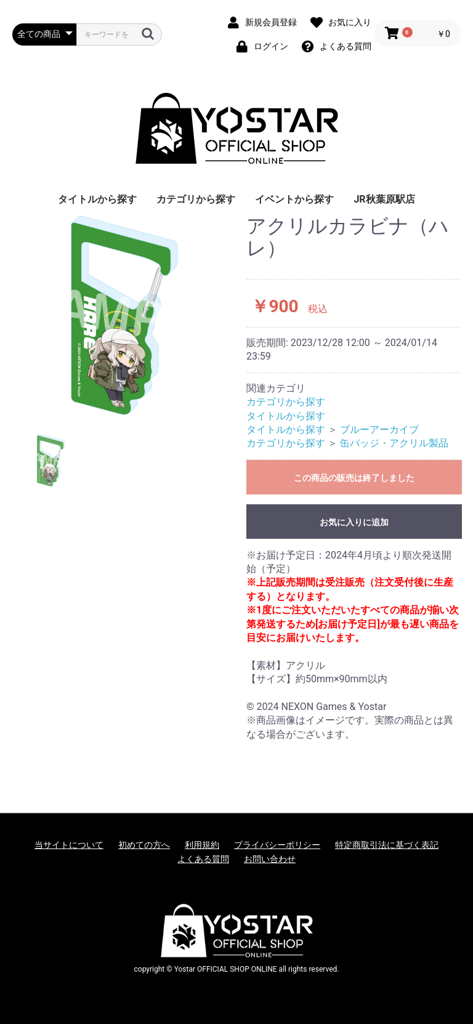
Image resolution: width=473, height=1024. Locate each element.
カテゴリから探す (195, 199)
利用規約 (202, 845)
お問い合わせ (270, 859)
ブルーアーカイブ (379, 429)
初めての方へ (144, 845)
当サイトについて (68, 845)
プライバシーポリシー (277, 845)
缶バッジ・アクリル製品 (394, 443)
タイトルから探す (97, 199)
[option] (124, 315)
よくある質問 (203, 859)
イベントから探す (294, 199)
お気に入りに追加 (354, 522)
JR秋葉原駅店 (384, 199)
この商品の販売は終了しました (354, 478)
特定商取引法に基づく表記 (387, 845)
